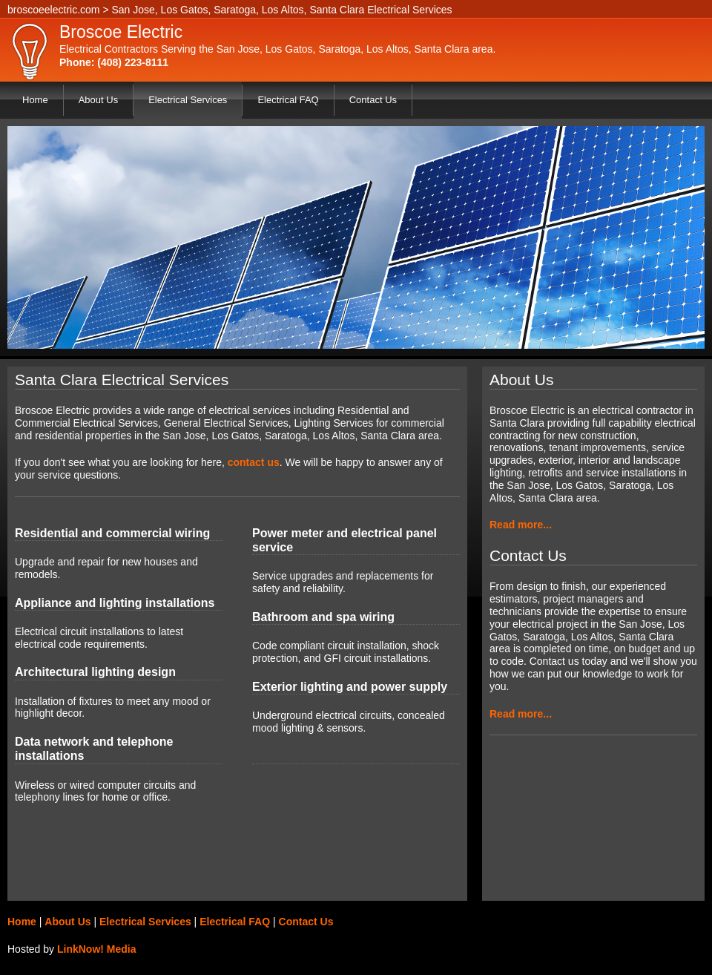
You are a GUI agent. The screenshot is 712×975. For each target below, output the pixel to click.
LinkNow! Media (96, 949)
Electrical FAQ (287, 99)
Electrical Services (187, 99)
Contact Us (373, 99)
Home (35, 99)
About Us (98, 99)
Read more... (521, 525)
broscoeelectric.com (53, 10)
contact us (254, 462)
